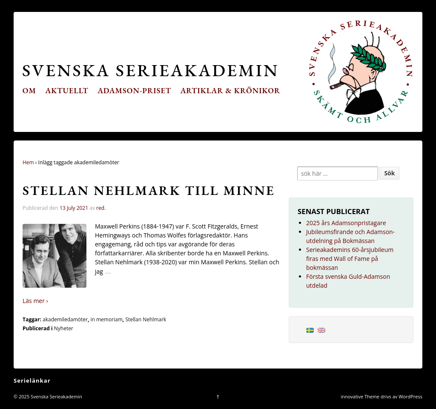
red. (101, 208)
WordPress (410, 396)
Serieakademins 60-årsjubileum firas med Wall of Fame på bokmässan (349, 259)
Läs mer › (35, 301)
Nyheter (63, 328)
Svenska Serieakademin (150, 70)
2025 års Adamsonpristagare (346, 223)
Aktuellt (67, 90)
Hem (28, 162)
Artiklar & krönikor (231, 90)
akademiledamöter (65, 319)
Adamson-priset (134, 90)
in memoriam (106, 319)
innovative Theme (360, 396)
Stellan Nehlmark (145, 319)
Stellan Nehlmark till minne (149, 190)
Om (29, 90)
